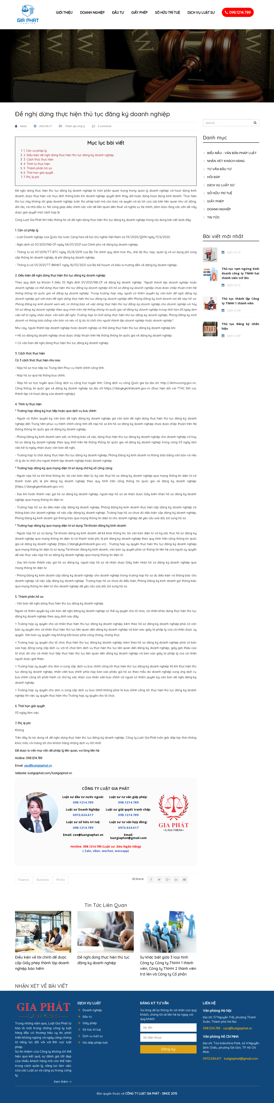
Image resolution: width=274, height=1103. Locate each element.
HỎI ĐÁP (211, 177)
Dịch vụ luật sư (201, 12)
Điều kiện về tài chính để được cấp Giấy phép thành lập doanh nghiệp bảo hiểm (42, 963)
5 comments (104, 126)
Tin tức (211, 217)
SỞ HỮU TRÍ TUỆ (217, 193)
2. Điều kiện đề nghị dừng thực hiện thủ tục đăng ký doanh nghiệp (69, 155)
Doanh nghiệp (92, 12)
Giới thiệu (64, 12)
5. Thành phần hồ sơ (38, 168)
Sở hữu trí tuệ (167, 12)
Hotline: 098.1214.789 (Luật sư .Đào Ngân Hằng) (106, 846)
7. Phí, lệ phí (31, 177)
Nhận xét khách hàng (224, 161)
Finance (23, 879)
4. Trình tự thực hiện (37, 164)
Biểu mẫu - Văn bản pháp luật (230, 153)
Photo (60, 879)
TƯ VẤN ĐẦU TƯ (217, 169)
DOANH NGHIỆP (217, 209)
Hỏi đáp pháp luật (95, 1042)
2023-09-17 (45, 126)
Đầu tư (118, 12)
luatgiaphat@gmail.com (241, 1059)
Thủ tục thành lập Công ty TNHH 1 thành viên (240, 301)
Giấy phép (139, 12)
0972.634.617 (83, 815)
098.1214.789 (238, 12)
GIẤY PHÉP (213, 201)
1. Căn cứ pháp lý (35, 151)
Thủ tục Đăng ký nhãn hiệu (240, 326)
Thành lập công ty (75, 126)
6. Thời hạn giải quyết (38, 173)
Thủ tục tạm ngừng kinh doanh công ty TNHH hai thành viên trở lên (240, 273)
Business (43, 879)
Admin (23, 126)
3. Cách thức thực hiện (38, 159)
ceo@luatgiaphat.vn (237, 1028)
